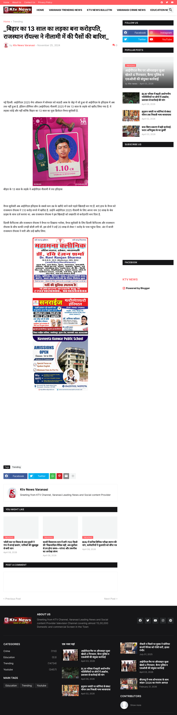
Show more (135, 705)
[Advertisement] (60, 76)
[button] (171, 10)
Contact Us (29, 2)
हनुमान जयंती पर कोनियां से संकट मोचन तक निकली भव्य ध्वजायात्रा (156, 113)
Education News (161, 9)
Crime (30, 651)
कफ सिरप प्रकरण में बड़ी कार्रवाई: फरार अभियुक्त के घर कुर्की (156, 129)
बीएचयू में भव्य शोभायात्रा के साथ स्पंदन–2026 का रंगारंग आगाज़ (154, 681)
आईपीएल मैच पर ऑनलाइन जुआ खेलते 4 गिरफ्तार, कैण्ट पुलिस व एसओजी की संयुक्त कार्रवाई (95, 654)
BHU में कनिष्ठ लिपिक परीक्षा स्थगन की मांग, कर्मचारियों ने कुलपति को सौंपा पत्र (99, 544)
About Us (16, 2)
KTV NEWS (130, 279)
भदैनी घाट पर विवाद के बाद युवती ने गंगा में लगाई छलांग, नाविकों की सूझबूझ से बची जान (20, 545)
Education (30, 657)
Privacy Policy (45, 2)
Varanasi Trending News (65, 9)
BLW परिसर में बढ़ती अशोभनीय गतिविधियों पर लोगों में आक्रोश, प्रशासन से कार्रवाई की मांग (156, 96)
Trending (18, 21)
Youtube (30, 669)
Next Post (109, 598)
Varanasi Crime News (131, 9)
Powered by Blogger (136, 288)
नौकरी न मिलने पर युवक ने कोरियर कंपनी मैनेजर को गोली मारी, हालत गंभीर (154, 647)
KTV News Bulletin (99, 9)
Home (6, 2)
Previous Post (13, 598)
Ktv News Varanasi (34, 489)
